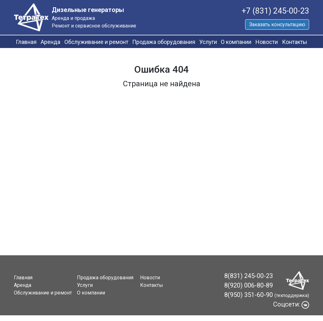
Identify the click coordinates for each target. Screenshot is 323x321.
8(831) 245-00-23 (248, 276)
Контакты (294, 42)
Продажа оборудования (163, 42)
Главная (26, 42)
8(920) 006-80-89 (248, 285)
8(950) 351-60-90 (248, 295)
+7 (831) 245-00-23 (275, 10)
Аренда (50, 42)
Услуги (208, 42)
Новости (266, 42)
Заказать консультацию (277, 24)
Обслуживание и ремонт (96, 42)
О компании (236, 42)
